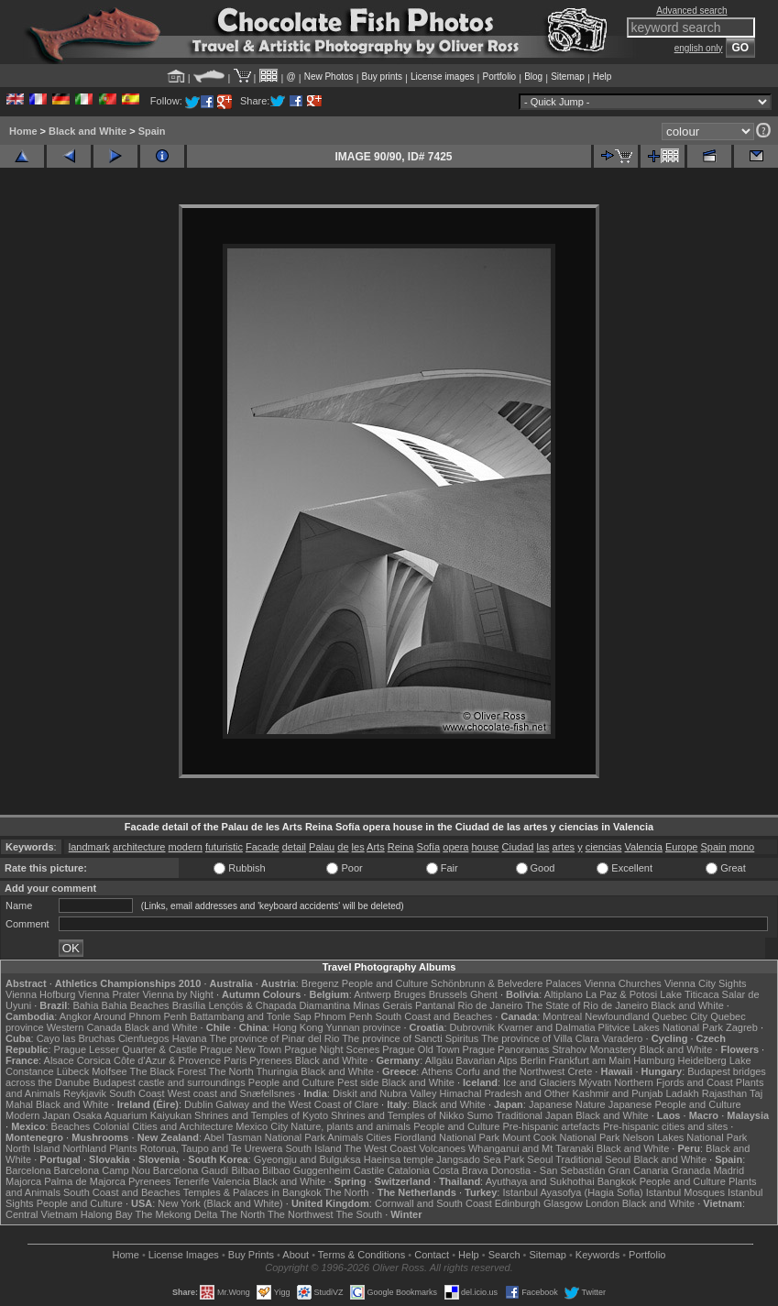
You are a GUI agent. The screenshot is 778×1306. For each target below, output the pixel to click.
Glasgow (563, 1203)
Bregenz (320, 983)
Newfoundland (617, 1016)
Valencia (644, 846)
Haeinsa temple (398, 1159)
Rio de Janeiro (490, 1005)
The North (231, 1071)
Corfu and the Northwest (509, 1071)
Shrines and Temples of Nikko (397, 1115)
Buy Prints (251, 1254)
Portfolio (499, 76)
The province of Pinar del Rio (274, 1038)
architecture (139, 846)
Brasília (189, 1005)
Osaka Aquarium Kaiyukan (132, 1115)
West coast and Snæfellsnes (231, 1093)
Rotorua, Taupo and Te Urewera (211, 1148)
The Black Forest (168, 1071)
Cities (379, 1137)
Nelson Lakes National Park (685, 1137)
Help (602, 76)
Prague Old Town (420, 1049)
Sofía (429, 846)
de (342, 846)
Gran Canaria (638, 1170)
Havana (189, 1038)
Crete (579, 1071)
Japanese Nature (567, 1104)
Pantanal (435, 1005)
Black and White (87, 131)
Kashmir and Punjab (617, 1093)
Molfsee (109, 1071)
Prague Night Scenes (331, 1049)
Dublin (198, 1104)
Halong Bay (107, 1214)
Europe (681, 846)
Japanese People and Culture (674, 1104)
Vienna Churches (623, 983)
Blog (533, 76)
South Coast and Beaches (433, 1016)
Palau (321, 846)
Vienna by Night (177, 994)
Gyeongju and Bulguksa (307, 1159)
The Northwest (301, 1214)
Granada (691, 1170)
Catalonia (408, 1170)
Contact (431, 1254)
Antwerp (372, 994)
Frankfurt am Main (589, 1060)
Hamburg (653, 1060)
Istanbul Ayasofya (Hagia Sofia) (572, 1192)
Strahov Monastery (594, 1049)
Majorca (23, 1181)
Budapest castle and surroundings (169, 1082)
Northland (84, 1148)
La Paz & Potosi (621, 994)
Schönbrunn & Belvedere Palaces (506, 983)
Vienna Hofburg (40, 994)
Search (504, 1254)
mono (742, 846)
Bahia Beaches (136, 1005)
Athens (437, 1071)
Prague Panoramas (506, 1049)
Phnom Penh (343, 1016)
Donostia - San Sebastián (548, 1170)
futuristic (224, 846)
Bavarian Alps (486, 1060)
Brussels (448, 994)
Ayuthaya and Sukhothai (540, 1181)
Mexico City (262, 1126)
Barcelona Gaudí (191, 1170)
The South (358, 1214)
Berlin (533, 1060)
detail (294, 846)
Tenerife (191, 1181)
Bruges (410, 994)
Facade (262, 846)
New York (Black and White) (220, 1203)
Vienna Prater (108, 994)
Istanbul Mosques (685, 1192)
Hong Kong (297, 1027)
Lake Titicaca (689, 994)
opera (455, 846)
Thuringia (277, 1071)
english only (698, 48)
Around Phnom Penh (140, 1016)
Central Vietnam (41, 1214)
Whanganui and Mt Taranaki (531, 1148)
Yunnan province (362, 1027)
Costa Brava (460, 1170)
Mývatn (595, 1082)
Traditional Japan (534, 1115)
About (295, 1254)
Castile (369, 1170)
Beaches (71, 1126)
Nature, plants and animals (350, 1126)
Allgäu (439, 1060)
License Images (183, 1254)
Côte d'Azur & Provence (167, 1060)
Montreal (562, 1016)
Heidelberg (701, 1060)
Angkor (76, 1016)
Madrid (728, 1170)
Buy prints (382, 76)
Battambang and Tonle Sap (251, 1016)
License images (442, 76)
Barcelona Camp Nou (102, 1170)
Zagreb (742, 1027)
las (542, 846)
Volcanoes (442, 1148)
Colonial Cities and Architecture (163, 1126)
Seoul (540, 1159)
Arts (376, 846)
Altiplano (563, 994)
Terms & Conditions (361, 1254)
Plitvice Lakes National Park (660, 1027)
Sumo (480, 1115)
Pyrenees (270, 1060)
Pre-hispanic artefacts (550, 1126)
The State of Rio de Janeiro (586, 1005)
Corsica (94, 1060)
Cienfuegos (144, 1038)
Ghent (484, 994)
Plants (123, 1148)
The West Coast (380, 1148)
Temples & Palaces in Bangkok (252, 1192)
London (602, 1203)
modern (186, 846)
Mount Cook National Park (560, 1137)
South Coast (137, 1093)
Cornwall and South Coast (433, 1203)
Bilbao (245, 1170)
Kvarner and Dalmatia (546, 1027)
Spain (152, 131)
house (485, 846)
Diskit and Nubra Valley (385, 1093)
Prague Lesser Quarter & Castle (126, 1049)
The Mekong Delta (176, 1214)
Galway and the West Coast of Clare (296, 1104)
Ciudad (518, 846)
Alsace (59, 1060)
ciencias (604, 846)
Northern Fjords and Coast (673, 1082)
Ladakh (682, 1093)
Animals (345, 1137)
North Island (32, 1148)
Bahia (85, 1005)
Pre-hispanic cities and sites (665, 1126)
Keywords (597, 1254)
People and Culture (385, 983)
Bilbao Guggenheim (306, 1170)
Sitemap (568, 76)
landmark (89, 846)
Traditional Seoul (592, 1159)
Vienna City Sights (705, 983)
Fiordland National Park (446, 1137)
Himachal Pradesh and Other (505, 1093)
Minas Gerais (382, 1005)
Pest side (357, 1082)
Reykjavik (84, 1093)
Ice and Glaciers (539, 1082)
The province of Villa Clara (540, 1038)
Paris (235, 1060)
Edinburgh (518, 1203)
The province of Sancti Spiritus (410, 1038)
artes (564, 846)
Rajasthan (725, 1093)
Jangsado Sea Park (480, 1159)
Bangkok (617, 1181)
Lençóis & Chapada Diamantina (279, 1005)
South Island (313, 1148)
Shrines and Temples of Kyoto (261, 1115)
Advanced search (691, 10)
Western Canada (84, 1027)
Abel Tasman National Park (263, 1137)
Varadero (622, 1038)
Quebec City (680, 1016)
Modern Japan (37, 1115)
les (358, 846)
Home (23, 131)
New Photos (329, 76)
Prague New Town (240, 1049)
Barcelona (28, 1170)
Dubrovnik (473, 1027)
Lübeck (73, 1071)
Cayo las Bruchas (76, 1038)
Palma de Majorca (85, 1181)
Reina (401, 846)
